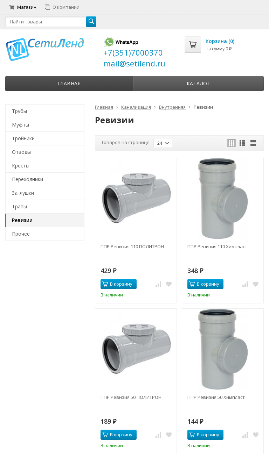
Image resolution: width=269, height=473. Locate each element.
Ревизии (22, 220)
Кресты (20, 165)
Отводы (21, 152)
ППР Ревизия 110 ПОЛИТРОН (132, 246)
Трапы (19, 206)
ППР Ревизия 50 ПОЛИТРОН (131, 397)
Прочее (21, 233)
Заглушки (23, 192)
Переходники (27, 179)
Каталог (199, 83)
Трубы (19, 111)
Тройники (23, 138)
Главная (69, 83)
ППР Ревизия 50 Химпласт (216, 397)
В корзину (117, 284)
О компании (62, 7)
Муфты (20, 124)
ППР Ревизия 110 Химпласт (217, 246)
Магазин (22, 7)
